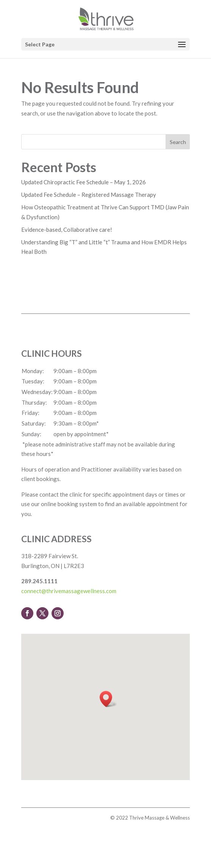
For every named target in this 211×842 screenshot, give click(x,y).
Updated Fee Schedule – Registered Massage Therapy (88, 194)
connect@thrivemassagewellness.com (68, 590)
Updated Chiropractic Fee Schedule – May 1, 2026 (83, 182)
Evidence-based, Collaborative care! (66, 229)
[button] (108, 699)
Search (178, 142)
